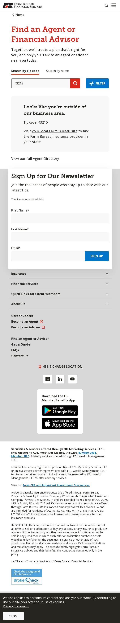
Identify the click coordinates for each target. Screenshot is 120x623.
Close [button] (13, 616)
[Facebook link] (47, 379)
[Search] (106, 5)
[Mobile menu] (113, 5)
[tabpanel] (60, 119)
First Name (20, 210)
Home (20, 15)
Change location (67, 366)
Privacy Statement (16, 606)
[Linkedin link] (60, 379)
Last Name (20, 229)
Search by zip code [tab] (25, 71)
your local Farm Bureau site (54, 131)
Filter (100, 83)
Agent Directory (46, 158)
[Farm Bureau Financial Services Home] (22, 5)
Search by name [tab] (57, 71)
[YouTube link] (72, 379)
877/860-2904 (87, 452)
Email (15, 248)
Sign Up (97, 256)
